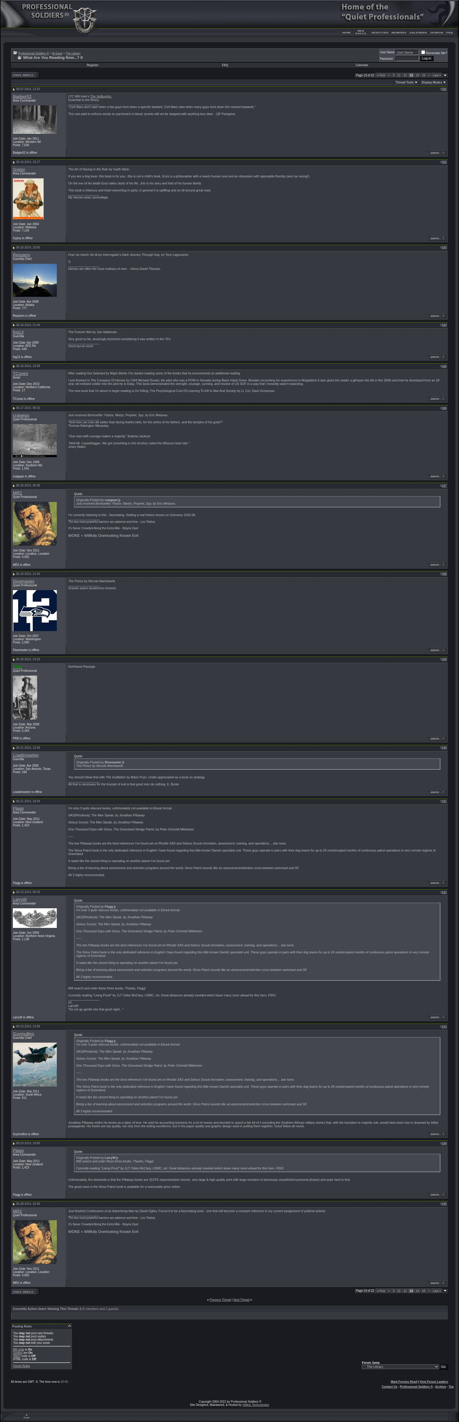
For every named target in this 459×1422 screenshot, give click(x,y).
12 (405, 75)
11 (398, 75)
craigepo (21, 415)
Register (92, 65)
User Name (387, 52)
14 (417, 75)
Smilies (18, 1352)
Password (386, 58)
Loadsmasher (26, 755)
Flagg (18, 808)
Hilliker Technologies (255, 1404)
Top (451, 1386)
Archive (440, 1386)
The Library (73, 53)
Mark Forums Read (404, 1381)
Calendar (362, 65)
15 (423, 75)
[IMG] (16, 1356)
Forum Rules (21, 1366)
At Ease (57, 53)
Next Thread (241, 1299)
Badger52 (22, 96)
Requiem (21, 255)
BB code (18, 1349)
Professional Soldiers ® (33, 53)
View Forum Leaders (433, 1381)
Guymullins (23, 1034)
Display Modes (432, 82)
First (381, 75)
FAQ (225, 65)
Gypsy (19, 169)
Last (437, 75)
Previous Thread (220, 1299)
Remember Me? (434, 53)
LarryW (20, 899)
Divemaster (24, 581)
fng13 (18, 332)
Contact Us (389, 1386)
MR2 (17, 493)
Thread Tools (404, 82)
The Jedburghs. (101, 96)
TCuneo (20, 373)
